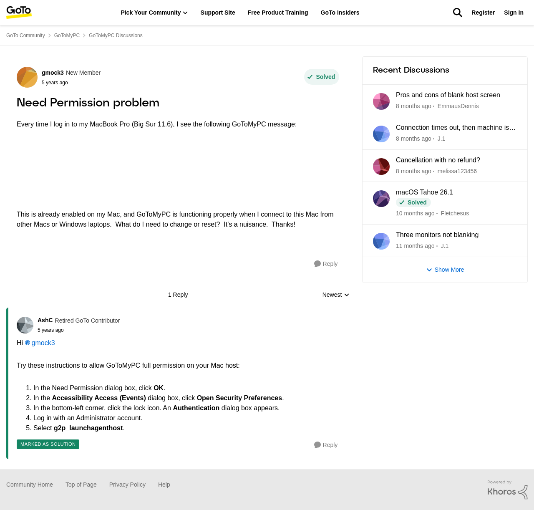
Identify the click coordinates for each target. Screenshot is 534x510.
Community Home (29, 484)
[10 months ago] (415, 213)
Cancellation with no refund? (438, 160)
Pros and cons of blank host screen (448, 94)
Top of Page (81, 484)
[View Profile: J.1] (381, 134)
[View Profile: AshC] (25, 325)
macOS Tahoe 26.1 (424, 192)
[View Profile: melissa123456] (381, 166)
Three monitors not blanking (437, 234)
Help (164, 484)
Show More (445, 269)
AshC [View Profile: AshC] (45, 320)
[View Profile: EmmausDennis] (381, 101)
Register (483, 12)
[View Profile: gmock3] (27, 77)
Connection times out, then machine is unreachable (452, 128)
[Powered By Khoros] (508, 490)
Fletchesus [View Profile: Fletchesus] (455, 213)
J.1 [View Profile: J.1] (442, 138)
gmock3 (43, 342)
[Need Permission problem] (79, 330)
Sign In (514, 12)
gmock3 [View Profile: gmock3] (53, 72)
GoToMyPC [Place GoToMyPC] (67, 35)
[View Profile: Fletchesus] (381, 198)
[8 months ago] (413, 106)
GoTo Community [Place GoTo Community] (25, 35)
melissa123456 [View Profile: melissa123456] (457, 170)
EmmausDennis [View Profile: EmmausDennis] (458, 106)
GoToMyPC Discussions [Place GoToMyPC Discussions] (116, 35)
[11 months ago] (415, 246)
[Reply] (326, 264)
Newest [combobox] (336, 295)
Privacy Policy (127, 484)
